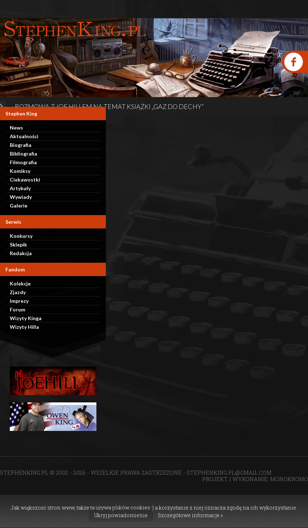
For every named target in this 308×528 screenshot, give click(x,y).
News (16, 128)
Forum (17, 309)
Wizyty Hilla (24, 327)
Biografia (20, 145)
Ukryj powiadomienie (121, 515)
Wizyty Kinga (26, 318)
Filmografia (23, 162)
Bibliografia (23, 153)
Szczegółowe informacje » (190, 515)
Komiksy (20, 171)
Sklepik (18, 244)
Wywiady (21, 197)
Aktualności (24, 136)
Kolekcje (20, 283)
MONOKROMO (289, 479)
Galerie (18, 205)
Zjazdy (18, 292)
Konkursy (21, 236)
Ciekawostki (25, 179)
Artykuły (20, 188)
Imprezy (19, 301)
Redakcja (21, 253)
